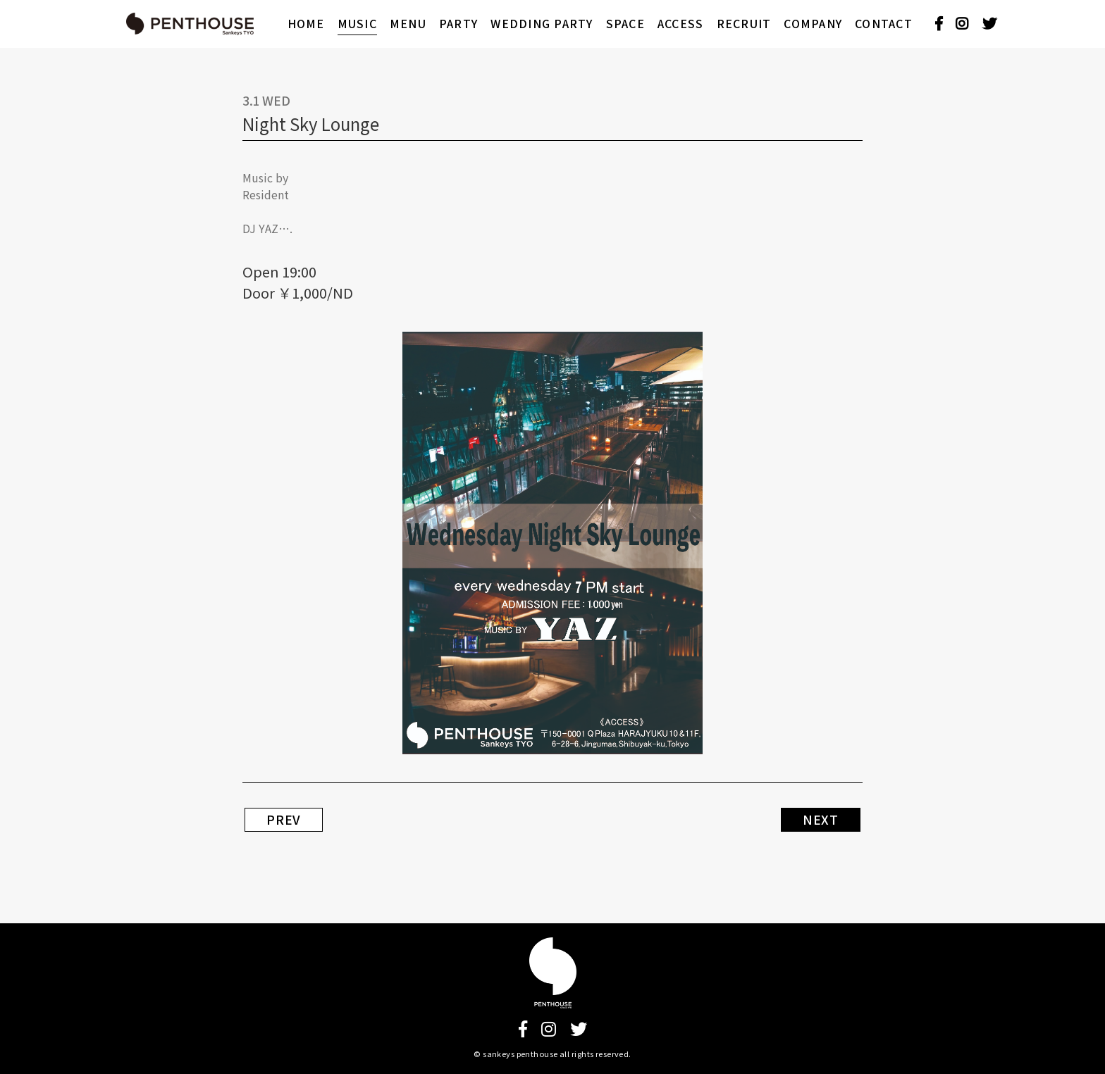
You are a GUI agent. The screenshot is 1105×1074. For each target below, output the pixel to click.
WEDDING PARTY (541, 23)
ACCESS (681, 23)
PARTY (458, 23)
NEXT (821, 820)
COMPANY (813, 23)
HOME (306, 23)
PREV (283, 820)
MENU (408, 23)
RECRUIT (744, 23)
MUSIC (357, 23)
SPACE (625, 23)
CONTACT (884, 23)
